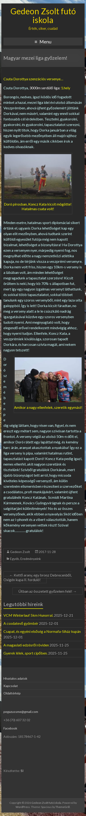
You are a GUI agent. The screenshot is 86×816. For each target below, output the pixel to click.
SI (22, 771)
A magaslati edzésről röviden (26, 645)
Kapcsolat (10, 686)
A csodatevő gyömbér (20, 623)
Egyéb (14, 559)
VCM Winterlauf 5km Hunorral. (28, 615)
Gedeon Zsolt (20, 552)
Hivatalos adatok (15, 678)
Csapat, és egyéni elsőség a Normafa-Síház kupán (42, 631)
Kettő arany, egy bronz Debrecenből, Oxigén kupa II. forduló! (37, 577)
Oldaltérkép (12, 693)
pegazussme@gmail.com (20, 712)
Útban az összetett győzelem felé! (47, 591)
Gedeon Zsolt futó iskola (43, 15)
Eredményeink (30, 559)
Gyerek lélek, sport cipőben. (25, 653)
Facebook (10, 728)
